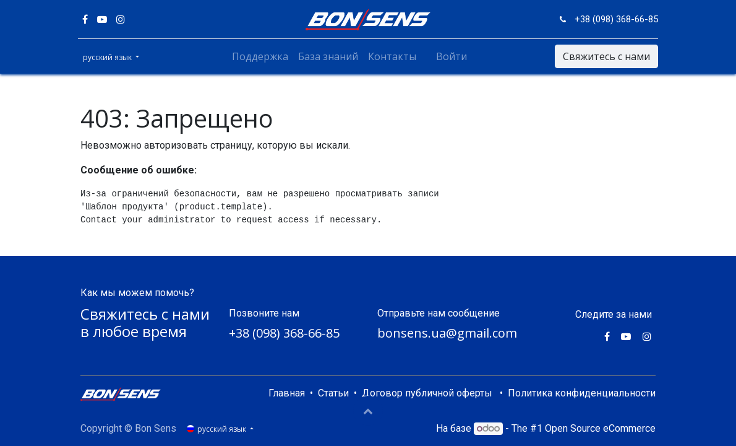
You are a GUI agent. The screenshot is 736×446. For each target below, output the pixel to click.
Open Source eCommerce (600, 428)
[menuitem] (260, 56)
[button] (368, 411)
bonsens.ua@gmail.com (447, 333)
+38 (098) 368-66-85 (284, 333)
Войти (451, 56)
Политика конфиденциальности (582, 393)
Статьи (333, 393)
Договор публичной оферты (427, 393)
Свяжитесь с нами (604, 56)
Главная (286, 393)
